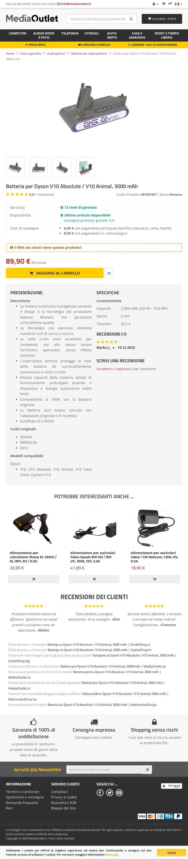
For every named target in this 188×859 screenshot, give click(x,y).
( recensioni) (41, 194)
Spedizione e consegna (25, 797)
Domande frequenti (22, 802)
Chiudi (171, 853)
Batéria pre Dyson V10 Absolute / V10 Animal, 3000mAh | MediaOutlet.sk (113, 666)
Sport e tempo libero (166, 35)
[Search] (131, 19)
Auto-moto (112, 35)
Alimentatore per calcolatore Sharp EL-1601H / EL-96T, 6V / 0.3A (33, 557)
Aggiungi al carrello (54, 273)
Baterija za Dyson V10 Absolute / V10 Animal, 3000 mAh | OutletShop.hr (100, 650)
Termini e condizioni (22, 791)
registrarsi (124, 368)
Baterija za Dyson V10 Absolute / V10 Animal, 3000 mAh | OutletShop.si (98, 644)
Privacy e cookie (64, 797)
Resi (9, 808)
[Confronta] (108, 273)
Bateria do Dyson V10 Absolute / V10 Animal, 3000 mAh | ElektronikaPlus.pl (102, 704)
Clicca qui (111, 854)
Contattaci (59, 791)
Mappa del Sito (63, 808)
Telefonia (70, 33)
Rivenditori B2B (63, 802)
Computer (17, 33)
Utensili (91, 33)
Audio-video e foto (43, 35)
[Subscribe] (147, 769)
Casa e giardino (137, 35)
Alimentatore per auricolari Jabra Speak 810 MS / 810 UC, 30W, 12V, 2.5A (92, 557)
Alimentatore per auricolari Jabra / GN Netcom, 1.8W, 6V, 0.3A (154, 557)
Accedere (104, 368)
